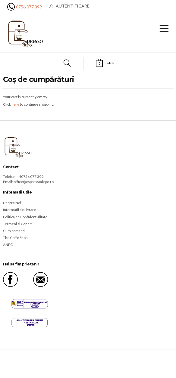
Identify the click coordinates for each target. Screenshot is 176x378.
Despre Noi (12, 202)
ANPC (8, 244)
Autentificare (73, 5)
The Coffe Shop (15, 237)
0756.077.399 (29, 6)
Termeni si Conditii (18, 224)
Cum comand (14, 230)
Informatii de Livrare (19, 209)
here (15, 104)
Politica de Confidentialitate (25, 217)
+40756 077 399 (30, 176)
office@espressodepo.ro (34, 181)
